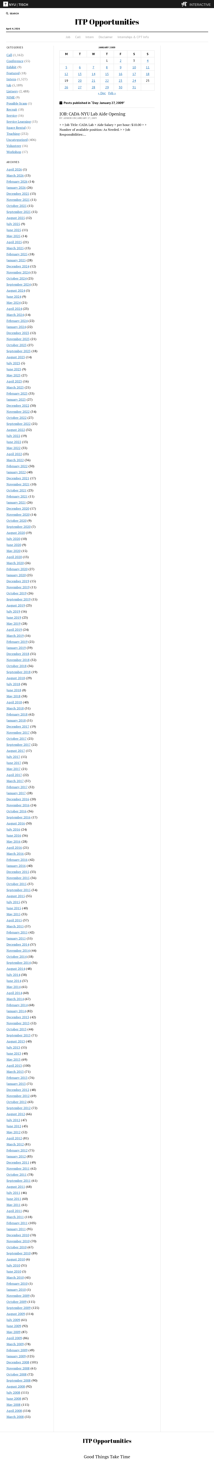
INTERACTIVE (200, 4)
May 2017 (13, 769)
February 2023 (17, 393)
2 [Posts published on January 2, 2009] (121, 61)
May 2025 (13, 236)
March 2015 (15, 926)
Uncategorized (17, 139)
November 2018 (18, 660)
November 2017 (18, 732)
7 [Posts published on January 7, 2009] (93, 67)
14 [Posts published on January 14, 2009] (93, 74)
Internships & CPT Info (133, 37)
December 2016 (17, 799)
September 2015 (18, 890)
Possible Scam (16, 103)
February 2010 (17, 1283)
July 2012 (13, 1120)
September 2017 (18, 744)
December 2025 (17, 193)
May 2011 (13, 1205)
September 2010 (18, 1253)
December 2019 (17, 581)
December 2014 (17, 944)
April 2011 (14, 1211)
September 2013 (18, 1035)
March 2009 (15, 1344)
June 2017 (13, 763)
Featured (13, 73)
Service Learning (18, 121)
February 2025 (17, 254)
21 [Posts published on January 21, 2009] (93, 81)
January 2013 (16, 1083)
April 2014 (14, 993)
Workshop (13, 152)
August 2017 (15, 750)
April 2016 (14, 847)
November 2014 (18, 950)
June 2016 (13, 835)
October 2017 (16, 738)
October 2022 (16, 417)
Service (11, 115)
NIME (10, 97)
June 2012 (13, 1126)
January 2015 (16, 938)
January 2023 (16, 399)
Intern (89, 37)
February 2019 (17, 641)
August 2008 (15, 1386)
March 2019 (15, 635)
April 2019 (14, 629)
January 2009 (16, 1356)
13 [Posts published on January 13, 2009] (80, 74)
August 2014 (15, 968)
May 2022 (13, 448)
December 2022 (17, 405)
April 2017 (14, 775)
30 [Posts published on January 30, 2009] (120, 87)
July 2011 (13, 1192)
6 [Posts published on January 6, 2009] (80, 67)
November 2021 (18, 484)
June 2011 (13, 1198)
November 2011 (18, 1168)
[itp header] (107, 4)
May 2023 (13, 375)
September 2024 (18, 284)
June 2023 (13, 369)
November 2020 (18, 514)
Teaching (13, 133)
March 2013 (15, 1071)
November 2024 (18, 272)
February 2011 (17, 1223)
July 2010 (13, 1265)
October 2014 (16, 956)
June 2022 (13, 442)
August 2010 (15, 1259)
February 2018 (17, 714)
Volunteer (13, 146)
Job (68, 37)
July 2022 (13, 436)
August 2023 (15, 357)
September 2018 (18, 672)
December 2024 (17, 266)
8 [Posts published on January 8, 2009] (107, 67)
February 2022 (17, 466)
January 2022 (16, 472)
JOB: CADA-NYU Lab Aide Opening (92, 114)
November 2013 (18, 1023)
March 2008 (15, 1416)
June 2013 (13, 1053)
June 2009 (13, 1326)
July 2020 (13, 538)
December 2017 (17, 726)
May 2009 (13, 1332)
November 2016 (18, 805)
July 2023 (13, 363)
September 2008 (18, 1380)
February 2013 (17, 1077)
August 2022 (15, 429)
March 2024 (15, 314)
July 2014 (13, 974)
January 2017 (16, 793)
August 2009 (15, 1314)
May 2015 (13, 914)
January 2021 (16, 502)
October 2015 (16, 884)
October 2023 (16, 345)
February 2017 (17, 787)
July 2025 (13, 224)
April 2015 (14, 920)
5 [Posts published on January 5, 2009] (66, 67)
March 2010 (15, 1277)
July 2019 (13, 611)
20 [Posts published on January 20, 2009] (80, 81)
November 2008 (18, 1368)
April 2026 (14, 169)
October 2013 (16, 1029)
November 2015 (18, 878)
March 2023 (15, 387)
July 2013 (13, 1047)
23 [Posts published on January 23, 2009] (120, 81)
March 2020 (15, 563)
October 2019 (16, 593)
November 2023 (18, 339)
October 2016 (16, 811)
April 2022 (14, 454)
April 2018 (14, 702)
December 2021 (17, 478)
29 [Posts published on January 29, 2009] (107, 87)
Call (78, 37)
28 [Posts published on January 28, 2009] (93, 87)
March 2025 (15, 248)
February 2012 (17, 1150)
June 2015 (13, 908)
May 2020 (13, 551)
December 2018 (17, 654)
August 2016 (15, 823)
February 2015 (17, 932)
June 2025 (13, 230)
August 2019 (15, 605)
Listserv (12, 91)
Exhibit (11, 67)
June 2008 (13, 1398)
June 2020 (13, 545)
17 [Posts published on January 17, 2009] (134, 74)
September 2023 (18, 351)
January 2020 (16, 575)
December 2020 (17, 508)
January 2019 (16, 647)
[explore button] (185, 4)
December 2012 (17, 1089)
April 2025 (14, 242)
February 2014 (17, 1005)
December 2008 (17, 1362)
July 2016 (13, 829)
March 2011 (15, 1217)
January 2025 (16, 260)
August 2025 (15, 218)
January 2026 (16, 187)
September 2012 (18, 1108)
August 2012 (15, 1114)
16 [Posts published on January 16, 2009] (120, 74)
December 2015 (17, 872)
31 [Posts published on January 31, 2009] (134, 87)
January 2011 (16, 1229)
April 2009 (14, 1338)
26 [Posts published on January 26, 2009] (66, 87)
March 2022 (15, 460)
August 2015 (15, 896)
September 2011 (18, 1180)
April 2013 (14, 1065)
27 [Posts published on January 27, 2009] (80, 87)
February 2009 (17, 1350)
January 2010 (16, 1289)
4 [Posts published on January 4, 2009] (148, 61)
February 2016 (17, 859)
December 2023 (17, 333)
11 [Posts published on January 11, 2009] (148, 67)
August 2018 (15, 678)
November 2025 (18, 199)
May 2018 (13, 696)
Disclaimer (106, 37)
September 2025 (18, 212)
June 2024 (13, 296)
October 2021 (16, 490)
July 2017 (13, 756)
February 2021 (17, 496)
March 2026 (15, 175)
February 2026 (17, 181)
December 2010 (17, 1235)
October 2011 (16, 1174)
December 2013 (17, 1017)
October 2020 (16, 520)
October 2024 (16, 278)
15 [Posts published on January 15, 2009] (107, 74)
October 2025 (16, 205)
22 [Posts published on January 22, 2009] (107, 81)
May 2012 (13, 1132)
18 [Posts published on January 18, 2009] (148, 74)
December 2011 (17, 1162)
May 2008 (13, 1404)
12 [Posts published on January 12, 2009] (66, 74)
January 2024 (16, 327)
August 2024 (15, 290)
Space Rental (16, 127)
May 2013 (13, 1059)
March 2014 (15, 999)
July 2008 (13, 1392)
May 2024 (13, 302)
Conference (14, 61)
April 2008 (14, 1410)
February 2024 (17, 320)
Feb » (112, 93)
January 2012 (16, 1156)
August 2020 (15, 532)
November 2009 (18, 1295)
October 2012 (16, 1102)
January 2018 (16, 720)
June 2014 (13, 981)
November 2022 (18, 411)
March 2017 (15, 781)
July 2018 (13, 684)
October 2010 (16, 1247)
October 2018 (16, 666)
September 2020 (18, 526)
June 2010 (13, 1271)
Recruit (11, 109)
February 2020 (17, 569)
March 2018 (15, 708)
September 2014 (18, 962)
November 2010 (18, 1241)
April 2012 (14, 1138)
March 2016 (15, 853)
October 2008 (16, 1374)
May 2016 (13, 841)
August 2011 (15, 1186)
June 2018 (13, 690)
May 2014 (13, 987)
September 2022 (18, 423)
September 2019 (18, 599)
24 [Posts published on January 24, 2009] (134, 81)
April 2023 (14, 381)
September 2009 (18, 1307)
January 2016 (16, 865)
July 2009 (13, 1320)
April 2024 (14, 308)
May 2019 (13, 623)
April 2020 (14, 557)
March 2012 (15, 1144)
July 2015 (13, 902)
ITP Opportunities (107, 22)
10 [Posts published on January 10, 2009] (134, 67)
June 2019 (13, 617)
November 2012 (18, 1096)
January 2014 (16, 1011)
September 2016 (18, 817)
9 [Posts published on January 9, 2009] (121, 67)
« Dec (102, 93)
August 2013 (15, 1041)
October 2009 (16, 1301)
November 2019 (18, 587)
